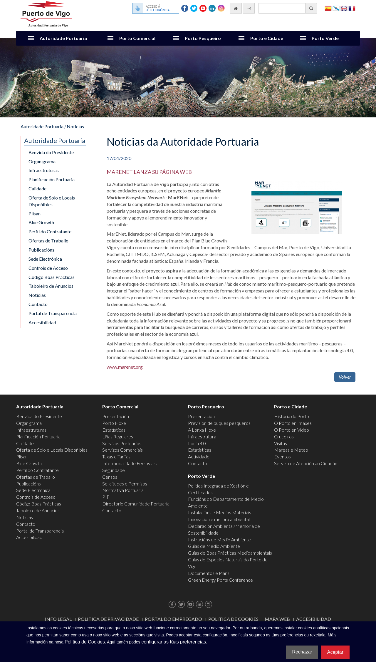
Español (328, 8)
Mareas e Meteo (291, 450)
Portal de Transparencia (52, 313)
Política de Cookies (233, 619)
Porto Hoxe (114, 423)
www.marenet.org (125, 367)
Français (351, 8)
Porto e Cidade (266, 38)
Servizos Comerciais (122, 450)
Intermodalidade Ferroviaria (130, 463)
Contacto (38, 304)
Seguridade (113, 470)
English (344, 8)
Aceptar (335, 652)
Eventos (282, 456)
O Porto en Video (291, 430)
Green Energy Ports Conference (220, 580)
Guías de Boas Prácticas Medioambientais (230, 552)
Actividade (198, 456)
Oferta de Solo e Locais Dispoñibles (51, 201)
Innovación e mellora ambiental (219, 519)
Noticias (75, 126)
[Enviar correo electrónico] (249, 8)
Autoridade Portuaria (63, 38)
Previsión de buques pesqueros (219, 423)
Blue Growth (41, 222)
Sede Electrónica (45, 259)
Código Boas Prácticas (51, 277)
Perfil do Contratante (49, 231)
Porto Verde (325, 38)
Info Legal (58, 619)
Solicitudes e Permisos (124, 483)
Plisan (34, 213)
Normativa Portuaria (123, 490)
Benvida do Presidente (51, 152)
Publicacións (41, 249)
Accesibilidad (42, 322)
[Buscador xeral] (287, 8)
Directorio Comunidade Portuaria (135, 503)
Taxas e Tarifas (116, 456)
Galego (336, 8)
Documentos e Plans (208, 573)
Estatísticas (113, 430)
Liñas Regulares (117, 436)
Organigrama (42, 161)
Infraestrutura (202, 436)
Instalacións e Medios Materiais (219, 512)
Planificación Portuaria (51, 179)
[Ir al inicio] (236, 8)
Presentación (115, 416)
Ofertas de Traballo (48, 240)
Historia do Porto (291, 416)
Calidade (37, 188)
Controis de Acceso (48, 268)
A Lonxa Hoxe (202, 430)
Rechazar (302, 651)
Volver (345, 377)
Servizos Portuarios (121, 443)
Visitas (280, 443)
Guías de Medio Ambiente (214, 546)
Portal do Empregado (173, 619)
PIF (106, 497)
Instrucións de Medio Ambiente (219, 539)
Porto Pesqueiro (203, 38)
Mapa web (277, 619)
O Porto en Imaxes (293, 423)
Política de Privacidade (108, 619)
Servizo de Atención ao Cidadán (305, 463)
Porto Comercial (137, 38)
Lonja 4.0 (197, 443)
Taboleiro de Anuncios (50, 286)
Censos (109, 477)
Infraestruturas (43, 170)
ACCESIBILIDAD (313, 619)
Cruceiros (284, 436)
